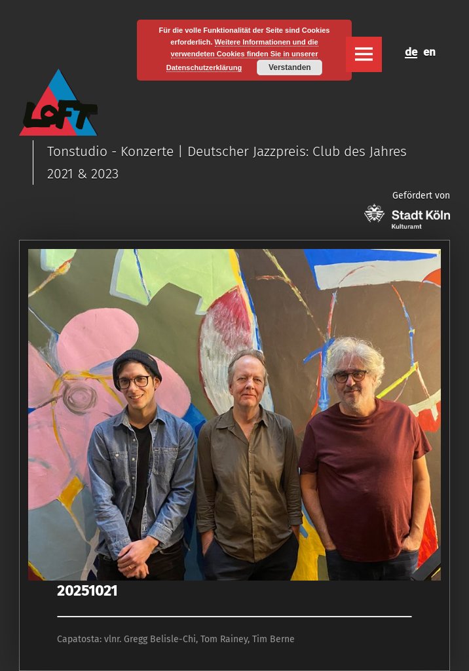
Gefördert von (407, 209)
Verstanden (290, 67)
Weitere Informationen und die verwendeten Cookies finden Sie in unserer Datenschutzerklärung (242, 55)
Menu (363, 54)
